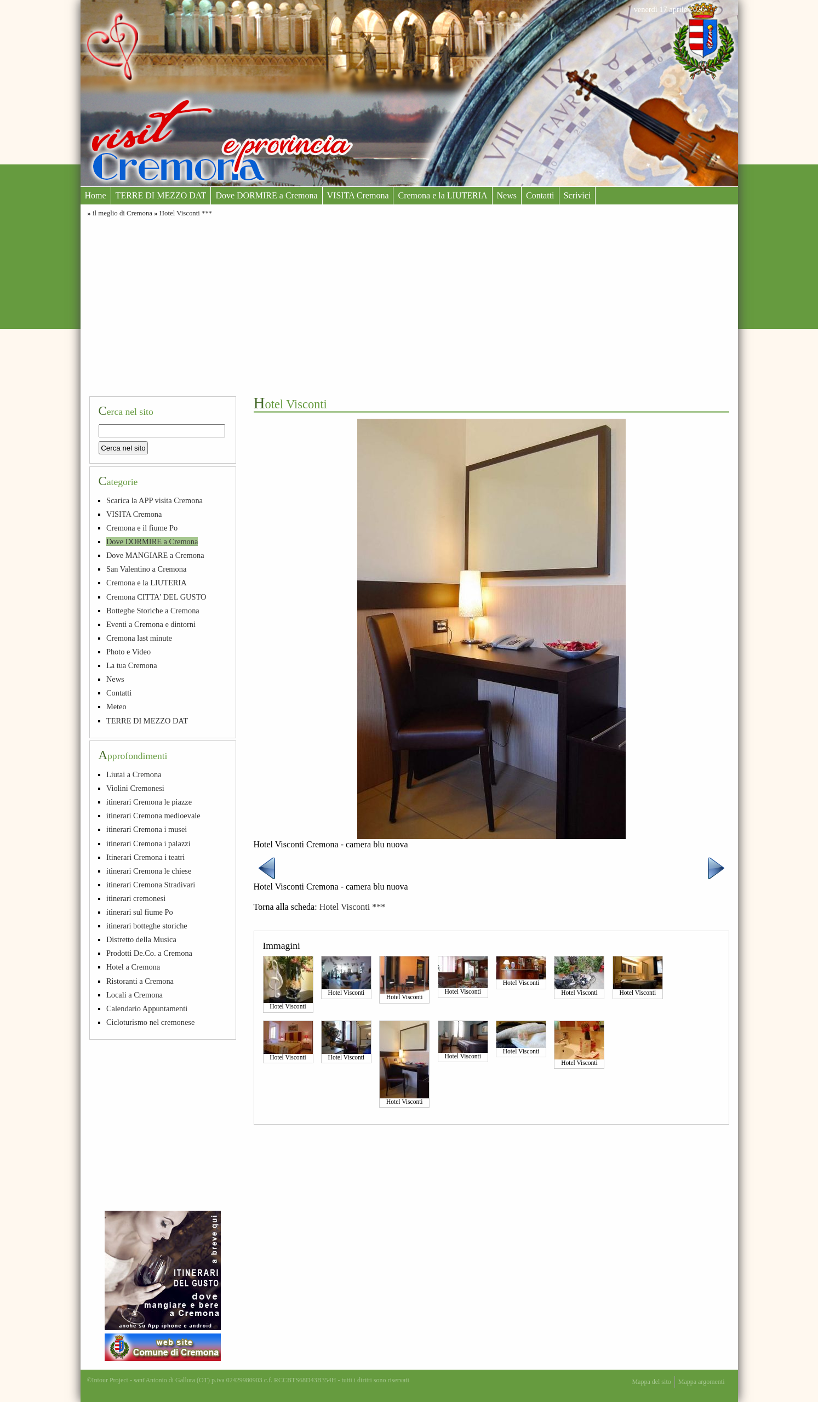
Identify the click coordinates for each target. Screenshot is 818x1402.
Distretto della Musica (141, 939)
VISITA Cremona (358, 195)
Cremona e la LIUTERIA (442, 195)
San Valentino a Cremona (146, 569)
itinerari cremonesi (135, 898)
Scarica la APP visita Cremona (154, 500)
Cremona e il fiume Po (142, 527)
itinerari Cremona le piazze (149, 801)
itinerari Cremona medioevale (153, 815)
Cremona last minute (139, 638)
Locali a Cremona (134, 994)
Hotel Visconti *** (185, 213)
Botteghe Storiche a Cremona (152, 610)
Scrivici (577, 195)
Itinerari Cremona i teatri (145, 857)
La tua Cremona (131, 665)
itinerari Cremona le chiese (148, 871)
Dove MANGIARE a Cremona (155, 555)
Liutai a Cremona (134, 774)
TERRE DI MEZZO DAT (161, 195)
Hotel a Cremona (133, 966)
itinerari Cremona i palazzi (148, 843)
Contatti (540, 195)
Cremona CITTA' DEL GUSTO (156, 596)
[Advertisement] (409, 305)
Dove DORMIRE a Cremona (266, 195)
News (507, 195)
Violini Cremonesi (135, 788)
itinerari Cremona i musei (146, 829)
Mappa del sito (651, 1382)
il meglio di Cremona (122, 213)
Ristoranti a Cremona (140, 981)
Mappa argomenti (701, 1382)
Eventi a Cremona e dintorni (151, 624)
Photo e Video (128, 651)
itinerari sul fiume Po (139, 912)
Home (95, 195)
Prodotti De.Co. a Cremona (149, 953)
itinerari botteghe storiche (146, 925)
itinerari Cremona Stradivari (150, 884)
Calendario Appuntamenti (146, 1008)
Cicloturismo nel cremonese (150, 1022)
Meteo (116, 706)
